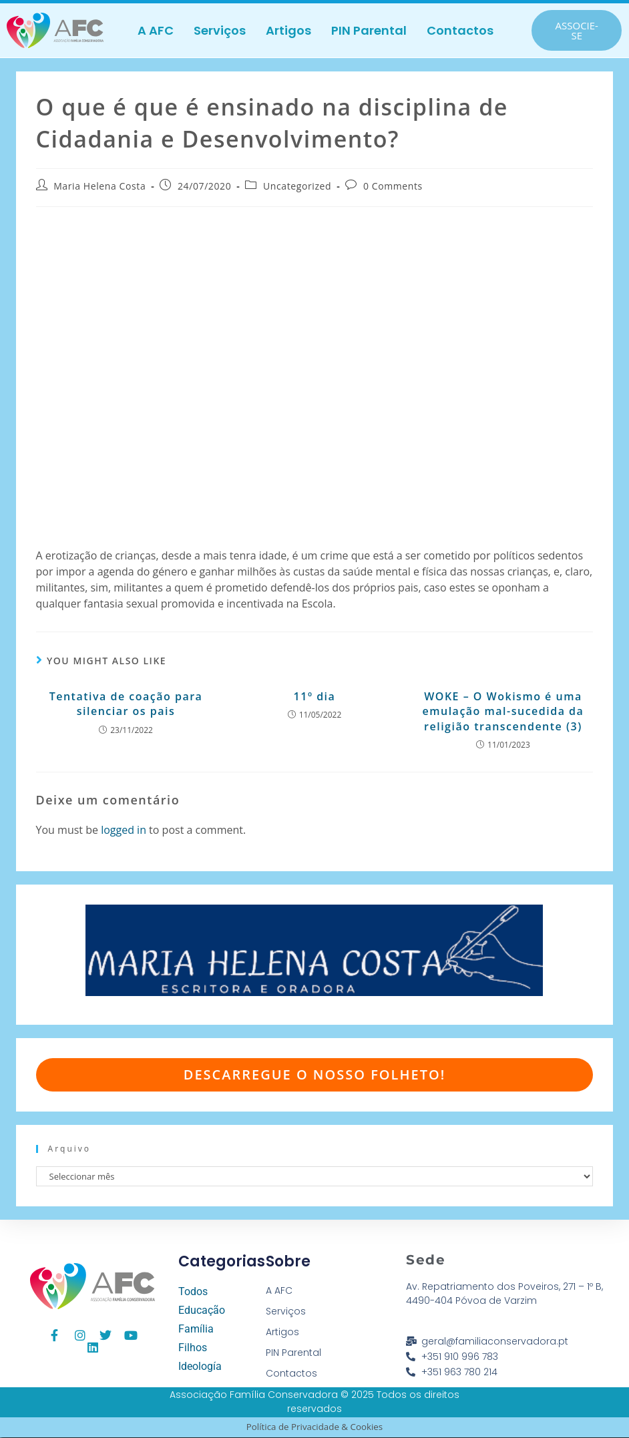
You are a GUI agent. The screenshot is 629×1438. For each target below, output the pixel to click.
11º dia (315, 697)
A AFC (156, 30)
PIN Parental (369, 30)
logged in (123, 829)
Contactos (460, 30)
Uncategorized (297, 186)
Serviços (220, 30)
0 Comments (393, 186)
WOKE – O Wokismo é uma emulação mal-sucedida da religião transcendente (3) (503, 712)
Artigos (288, 30)
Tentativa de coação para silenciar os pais (126, 704)
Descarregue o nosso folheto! (314, 1075)
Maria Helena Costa (99, 186)
